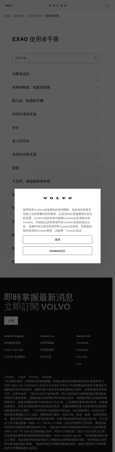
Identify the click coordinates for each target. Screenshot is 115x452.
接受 (57, 239)
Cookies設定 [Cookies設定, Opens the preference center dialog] (57, 250)
